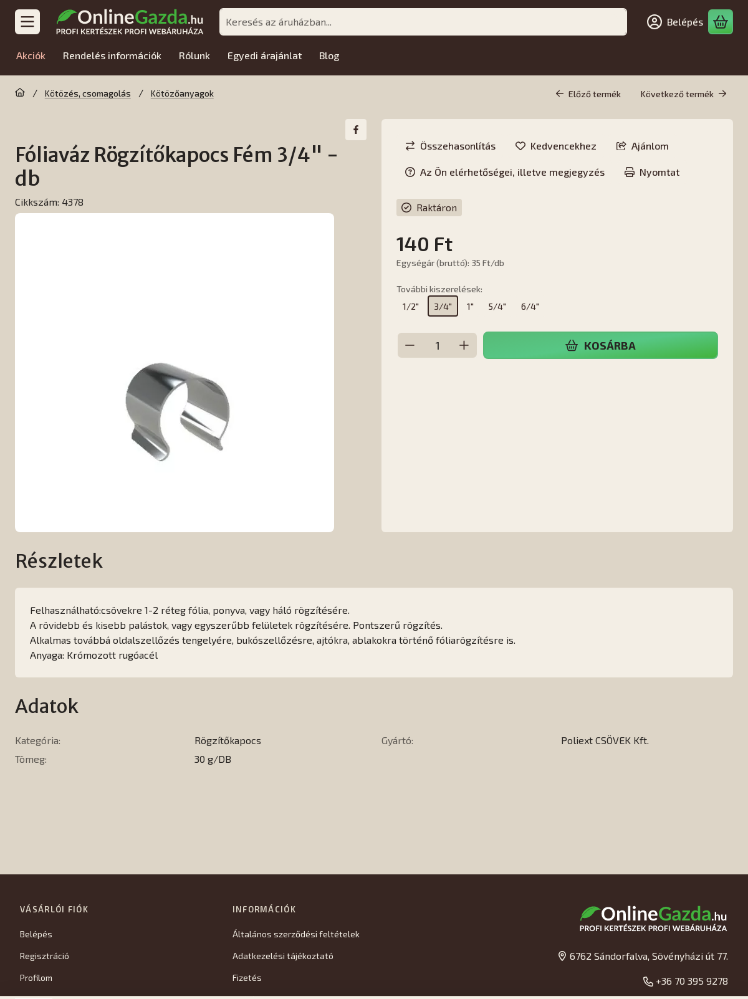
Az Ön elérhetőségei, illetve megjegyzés (505, 172)
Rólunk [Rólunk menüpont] (194, 55)
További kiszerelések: (439, 289)
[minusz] (410, 345)
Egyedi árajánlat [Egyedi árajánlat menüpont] (265, 55)
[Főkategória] (20, 93)
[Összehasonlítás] (450, 146)
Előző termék (588, 93)
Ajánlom (642, 145)
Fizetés (247, 977)
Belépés (36, 934)
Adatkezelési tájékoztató (283, 955)
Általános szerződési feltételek (296, 934)
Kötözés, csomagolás (88, 93)
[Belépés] (675, 21)
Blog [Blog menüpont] (329, 55)
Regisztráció (44, 955)
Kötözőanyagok (182, 93)
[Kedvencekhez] (556, 146)
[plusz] (464, 345)
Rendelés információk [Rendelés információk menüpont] (112, 55)
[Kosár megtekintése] (720, 21)
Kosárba (600, 345)
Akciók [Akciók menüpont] (31, 55)
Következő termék (684, 93)
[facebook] (356, 129)
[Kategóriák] (27, 21)
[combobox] (423, 22)
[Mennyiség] (437, 345)
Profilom (36, 977)
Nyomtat (652, 172)
